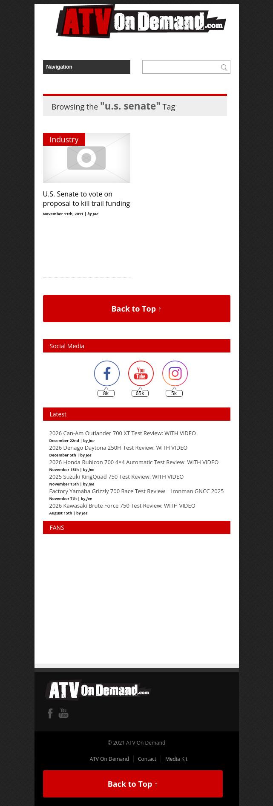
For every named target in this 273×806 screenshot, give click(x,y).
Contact (147, 759)
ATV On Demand (109, 759)
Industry (64, 139)
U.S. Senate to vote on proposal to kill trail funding (86, 198)
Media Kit (176, 759)
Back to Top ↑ (136, 308)
